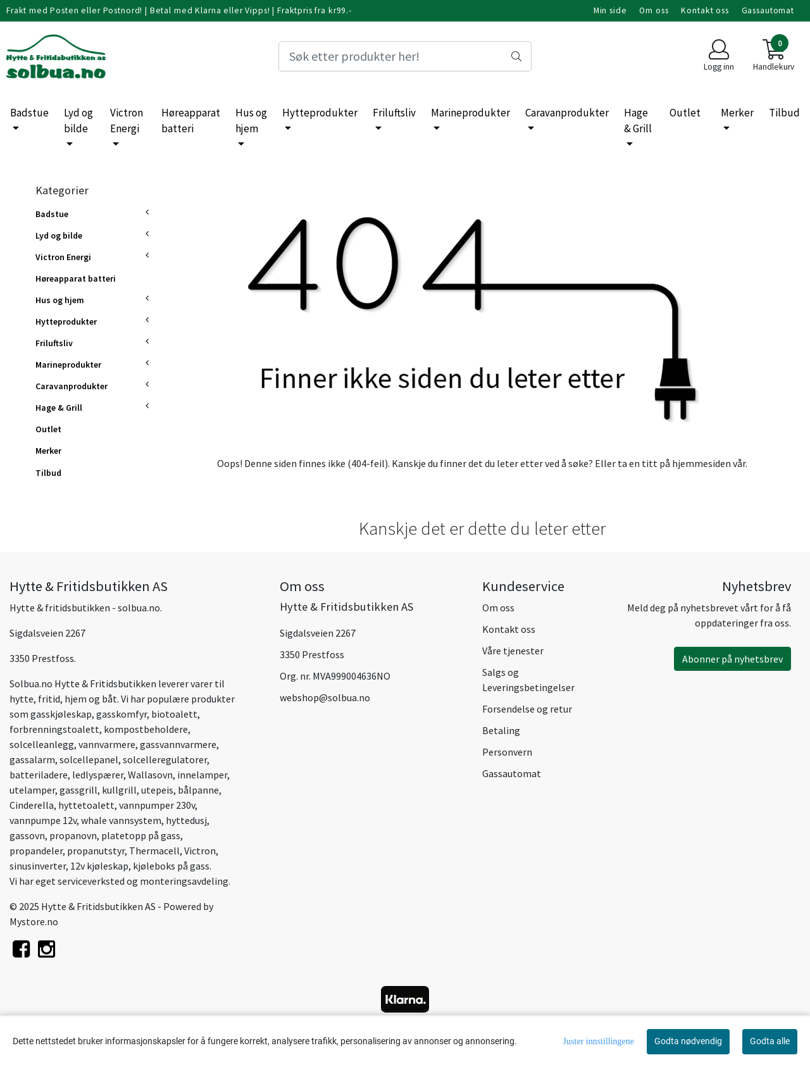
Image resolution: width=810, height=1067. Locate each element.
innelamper (202, 774)
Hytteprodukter (320, 113)
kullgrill (119, 789)
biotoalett (174, 714)
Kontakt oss (704, 10)
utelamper (32, 789)
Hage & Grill (638, 121)
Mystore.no (33, 921)
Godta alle (770, 1041)
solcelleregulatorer (165, 759)
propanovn (73, 835)
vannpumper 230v (156, 805)
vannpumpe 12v (43, 820)
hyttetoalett (86, 805)
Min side (610, 10)
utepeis (157, 789)
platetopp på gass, (142, 835)
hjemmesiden (701, 463)
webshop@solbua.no (325, 697)
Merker (737, 113)
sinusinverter (37, 865)
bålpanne (198, 789)
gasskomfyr (121, 714)
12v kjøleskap (99, 865)
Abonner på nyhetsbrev (732, 658)
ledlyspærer (97, 774)
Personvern (507, 752)
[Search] (405, 56)
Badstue (29, 113)
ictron (202, 850)
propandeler (36, 850)
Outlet (685, 113)
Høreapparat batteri (190, 121)
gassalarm (32, 759)
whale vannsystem (121, 820)
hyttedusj (186, 820)
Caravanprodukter (567, 113)
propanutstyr (96, 850)
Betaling (501, 730)
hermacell (157, 850)
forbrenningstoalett (54, 729)
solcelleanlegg (41, 744)
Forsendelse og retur (527, 708)
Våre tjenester (513, 650)
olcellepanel (91, 759)
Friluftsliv (394, 113)
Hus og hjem (251, 121)
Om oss (653, 10)
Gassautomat (768, 10)
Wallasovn (150, 774)
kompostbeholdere (146, 729)
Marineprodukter (470, 113)
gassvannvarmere (178, 744)
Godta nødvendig (688, 1041)
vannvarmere (106, 744)
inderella (34, 805)
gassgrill (78, 789)
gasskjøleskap (61, 714)
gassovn (27, 835)
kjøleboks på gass (171, 865)
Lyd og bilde (78, 121)
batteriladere (38, 774)
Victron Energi (126, 121)
